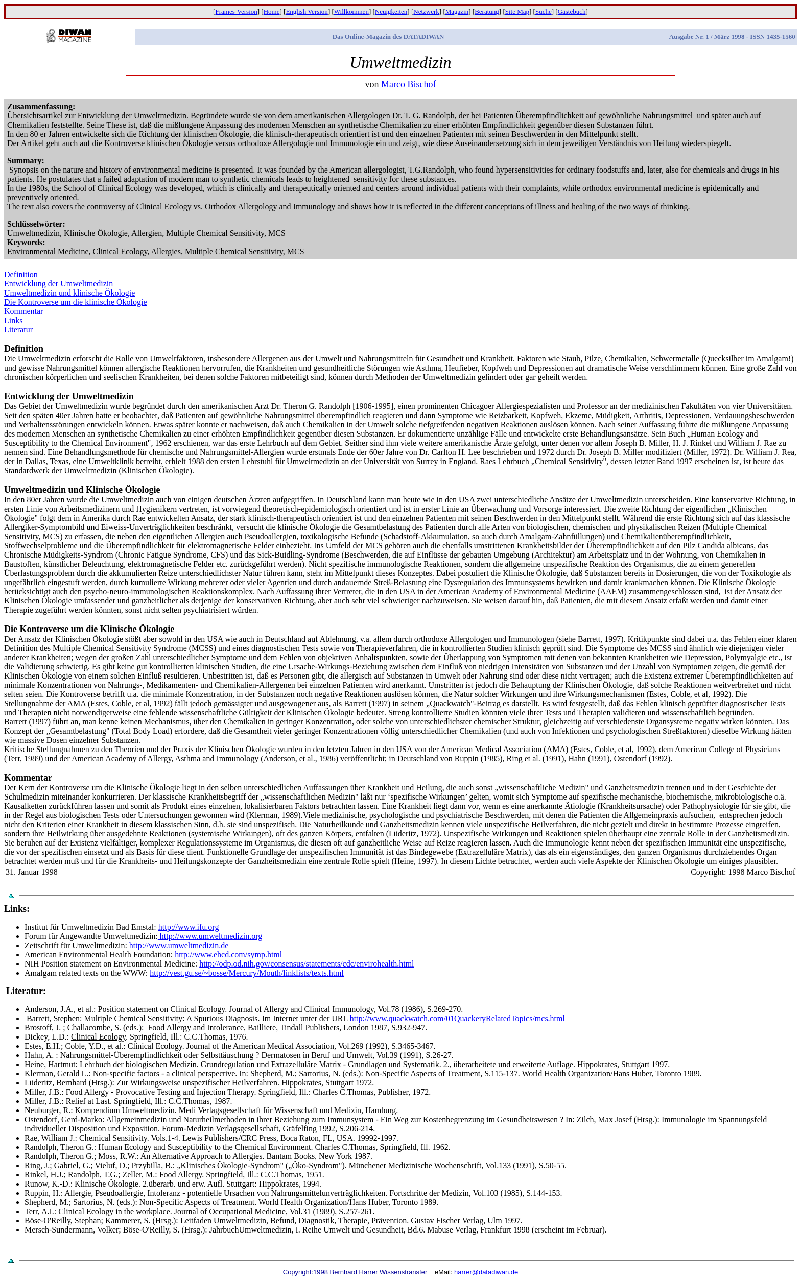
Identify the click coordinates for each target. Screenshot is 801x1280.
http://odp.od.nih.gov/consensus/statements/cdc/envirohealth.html (306, 963)
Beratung (487, 11)
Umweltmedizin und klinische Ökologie (69, 292)
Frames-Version (236, 11)
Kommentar (23, 311)
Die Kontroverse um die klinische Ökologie (75, 302)
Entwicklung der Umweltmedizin (58, 283)
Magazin (456, 11)
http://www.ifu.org (188, 927)
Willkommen (351, 11)
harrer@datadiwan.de (486, 1272)
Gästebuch (572, 11)
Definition (21, 274)
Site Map (517, 11)
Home (272, 11)
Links (13, 320)
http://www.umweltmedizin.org (210, 936)
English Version (306, 11)
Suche (543, 11)
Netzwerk (426, 11)
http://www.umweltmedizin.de (178, 945)
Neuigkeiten (391, 11)
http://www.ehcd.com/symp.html (228, 954)
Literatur (18, 329)
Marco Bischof (408, 84)
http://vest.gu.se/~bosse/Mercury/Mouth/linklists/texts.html (247, 973)
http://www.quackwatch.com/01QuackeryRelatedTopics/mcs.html (457, 1018)
